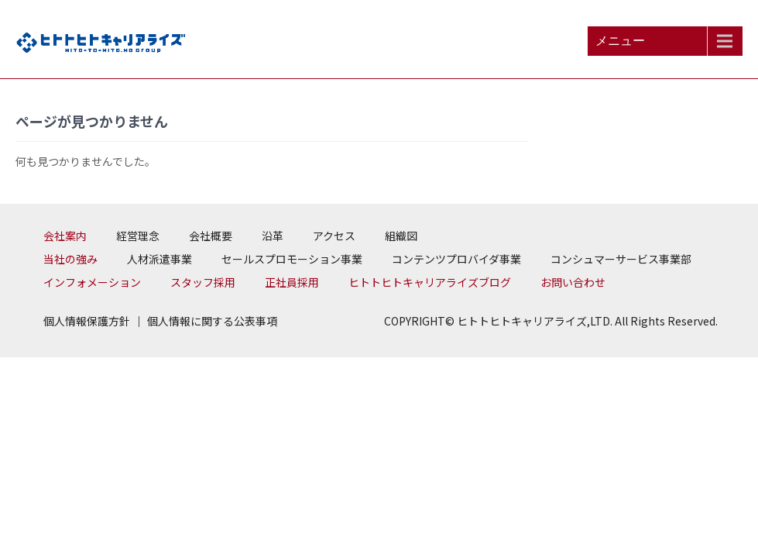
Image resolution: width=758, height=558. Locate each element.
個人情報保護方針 (86, 321)
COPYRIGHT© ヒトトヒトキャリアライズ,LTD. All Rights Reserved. (551, 321)
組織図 (401, 235)
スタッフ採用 (202, 282)
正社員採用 (292, 282)
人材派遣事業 (159, 259)
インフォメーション (92, 282)
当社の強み (70, 259)
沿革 (272, 235)
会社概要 (210, 235)
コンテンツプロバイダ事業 (456, 259)
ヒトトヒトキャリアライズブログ (429, 282)
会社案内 (65, 235)
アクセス (334, 235)
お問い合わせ (572, 282)
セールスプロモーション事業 (291, 259)
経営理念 (137, 235)
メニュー (620, 40)
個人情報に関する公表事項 (212, 321)
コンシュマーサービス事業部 (620, 259)
